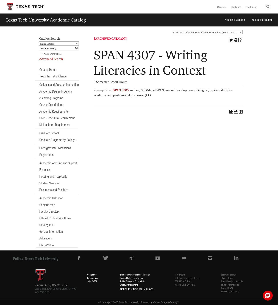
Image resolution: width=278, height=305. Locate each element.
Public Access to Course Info (132, 281)
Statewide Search (228, 274)
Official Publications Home (55, 218)
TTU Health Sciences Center (187, 277)
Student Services (49, 183)
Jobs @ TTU (92, 281)
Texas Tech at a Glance (52, 76)
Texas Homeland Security (232, 281)
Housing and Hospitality (53, 176)
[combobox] (207, 32)
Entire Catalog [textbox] (47, 43)
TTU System (180, 274)
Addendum (45, 238)
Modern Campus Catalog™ (166, 302)
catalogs (106, 302)
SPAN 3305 (121, 90)
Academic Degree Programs (56, 91)
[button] (268, 296)
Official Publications (262, 19)
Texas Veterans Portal (230, 284)
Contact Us (91, 274)
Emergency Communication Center (135, 274)
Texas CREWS (227, 288)
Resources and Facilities (53, 190)
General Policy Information (131, 277)
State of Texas (227, 277)
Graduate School (49, 133)
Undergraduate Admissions (55, 148)
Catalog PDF (46, 225)
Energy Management (129, 284)
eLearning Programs (51, 98)
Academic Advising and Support (58, 163)
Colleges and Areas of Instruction (59, 84)
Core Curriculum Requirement (57, 118)
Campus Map (47, 205)
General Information (51, 231)
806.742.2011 (43, 292)
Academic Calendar (235, 19)
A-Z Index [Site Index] (251, 6)
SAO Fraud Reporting (230, 291)
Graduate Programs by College (57, 140)
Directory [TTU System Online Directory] (221, 6)
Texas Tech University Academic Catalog (46, 20)
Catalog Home (47, 70)
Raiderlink (236, 6)
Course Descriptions (51, 104)
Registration (46, 155)
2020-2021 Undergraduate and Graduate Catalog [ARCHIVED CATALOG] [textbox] (207, 32)
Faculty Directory (49, 211)
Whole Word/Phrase (52, 53)
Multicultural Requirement (54, 125)
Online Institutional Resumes (136, 289)
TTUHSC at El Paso (183, 281)
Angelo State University (185, 284)
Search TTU (268, 7)
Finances (44, 170)
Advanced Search (51, 59)
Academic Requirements (53, 111)
